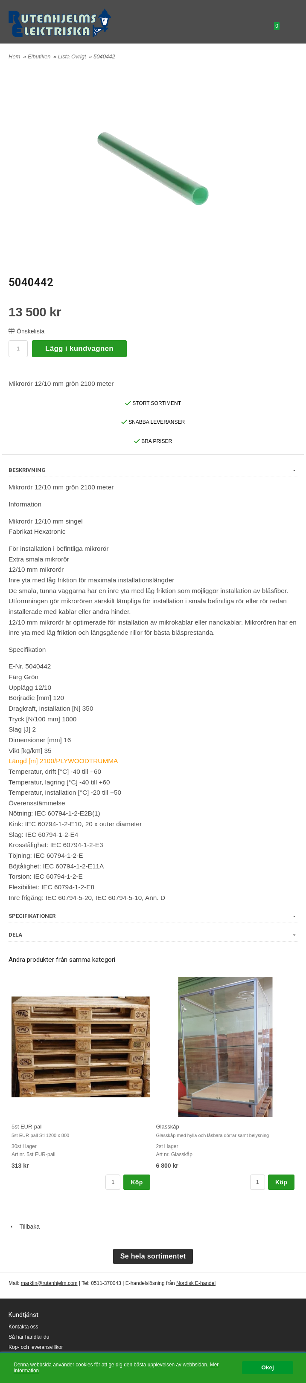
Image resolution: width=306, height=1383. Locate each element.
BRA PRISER (153, 441)
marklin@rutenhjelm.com (49, 1283)
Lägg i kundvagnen (79, 348)
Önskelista (26, 331)
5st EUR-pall (27, 1126)
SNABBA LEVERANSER (153, 422)
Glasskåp (167, 1126)
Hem (14, 56)
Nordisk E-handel (196, 1283)
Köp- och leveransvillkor (36, 1347)
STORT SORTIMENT (153, 403)
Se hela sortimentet (153, 1256)
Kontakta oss (23, 1327)
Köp (137, 1182)
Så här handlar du (29, 1337)
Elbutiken (40, 56)
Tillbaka (24, 1226)
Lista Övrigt (72, 56)
